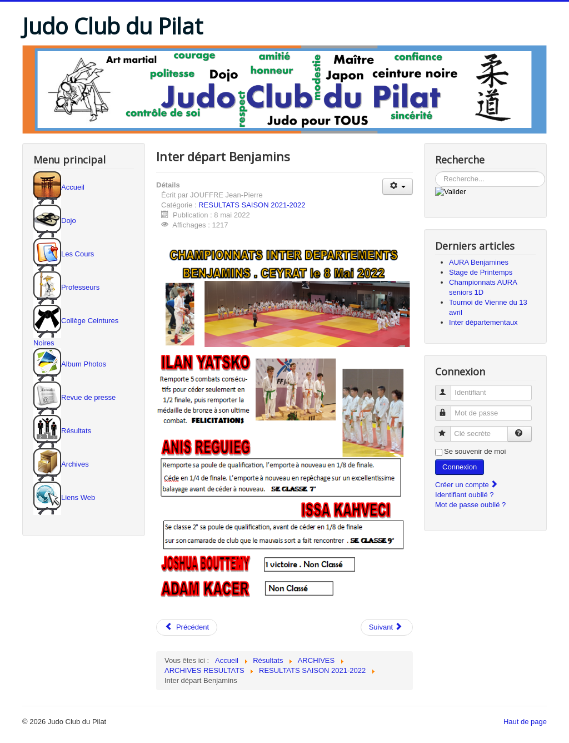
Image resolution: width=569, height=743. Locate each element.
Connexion (459, 467)
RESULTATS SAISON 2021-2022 (251, 205)
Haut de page (525, 721)
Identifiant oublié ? (464, 495)
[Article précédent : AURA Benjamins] (186, 627)
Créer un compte (466, 485)
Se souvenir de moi (475, 451)
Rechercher (435, 171)
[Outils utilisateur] (397, 187)
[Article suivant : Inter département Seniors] (387, 627)
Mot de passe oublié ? (470, 505)
